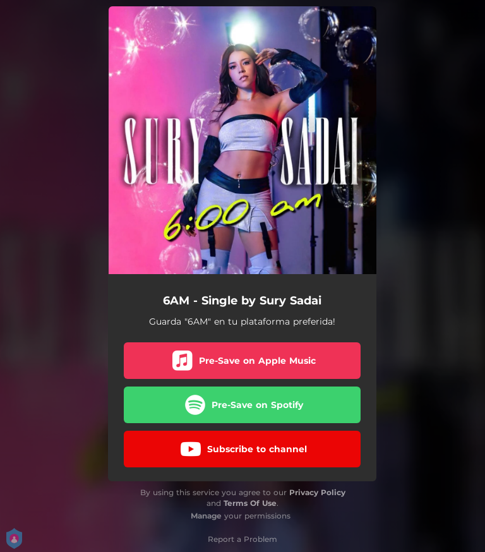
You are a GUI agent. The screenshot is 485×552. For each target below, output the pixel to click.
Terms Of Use (250, 503)
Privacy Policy (317, 492)
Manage (206, 515)
